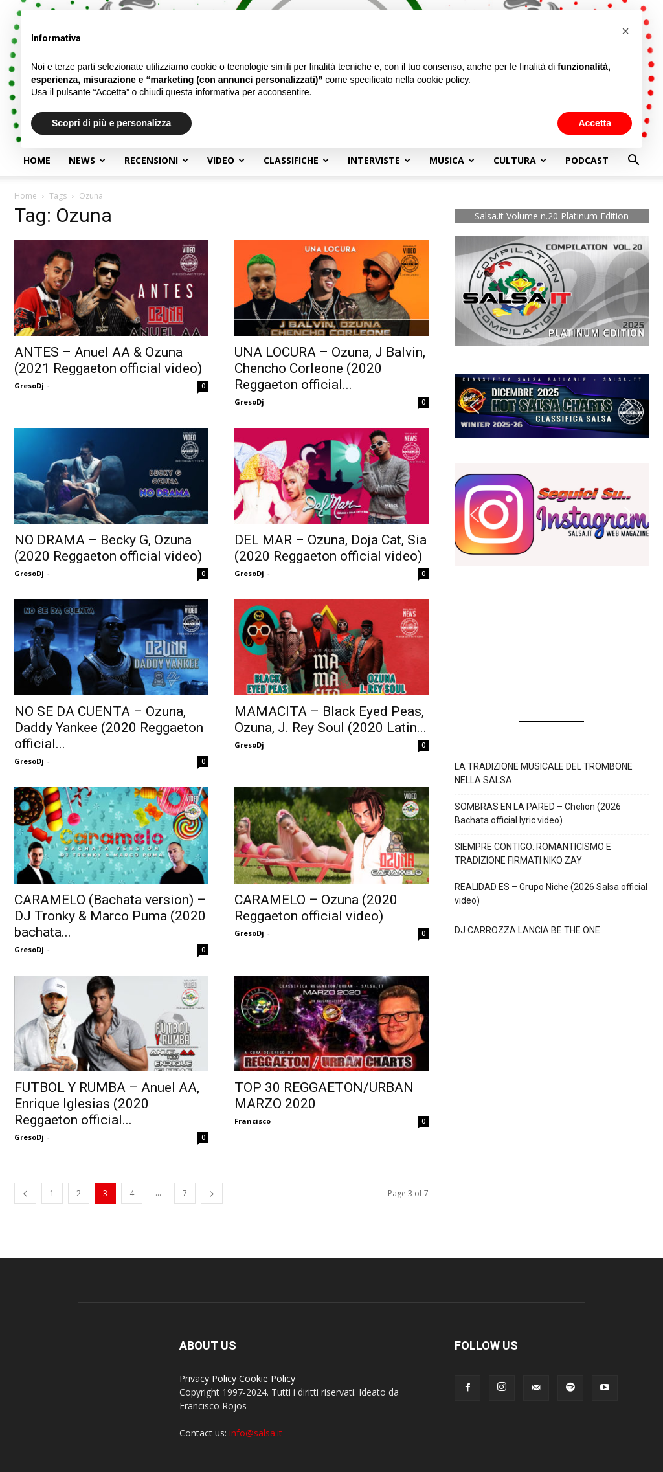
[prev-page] (25, 1193)
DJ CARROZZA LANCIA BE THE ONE (527, 930)
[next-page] (212, 1193)
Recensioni (156, 160)
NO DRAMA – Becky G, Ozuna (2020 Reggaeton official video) (108, 548)
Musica (452, 160)
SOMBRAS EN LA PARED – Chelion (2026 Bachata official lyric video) (538, 813)
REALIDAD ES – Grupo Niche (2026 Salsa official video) (551, 894)
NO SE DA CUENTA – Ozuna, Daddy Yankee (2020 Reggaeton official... (108, 728)
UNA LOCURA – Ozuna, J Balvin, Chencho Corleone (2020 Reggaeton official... (329, 368)
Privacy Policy (207, 1378)
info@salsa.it (255, 1433)
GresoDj (29, 385)
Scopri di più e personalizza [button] (111, 123)
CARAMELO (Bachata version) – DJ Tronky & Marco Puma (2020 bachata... (110, 916)
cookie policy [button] (442, 79)
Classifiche (296, 160)
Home (37, 160)
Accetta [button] (594, 123)
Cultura (519, 160)
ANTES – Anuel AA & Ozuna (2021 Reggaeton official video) (108, 360)
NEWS (87, 160)
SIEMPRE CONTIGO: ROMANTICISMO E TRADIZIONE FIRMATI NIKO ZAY (533, 853)
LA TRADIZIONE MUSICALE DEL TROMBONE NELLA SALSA (544, 773)
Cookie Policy (267, 1378)
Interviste (379, 160)
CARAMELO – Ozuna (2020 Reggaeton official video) (316, 908)
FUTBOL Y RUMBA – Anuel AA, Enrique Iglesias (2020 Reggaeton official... (106, 1104)
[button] (633, 161)
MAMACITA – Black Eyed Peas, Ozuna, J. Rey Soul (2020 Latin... (330, 719)
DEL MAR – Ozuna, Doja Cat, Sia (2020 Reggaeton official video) (330, 548)
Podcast (587, 160)
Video (226, 160)
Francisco (252, 1121)
